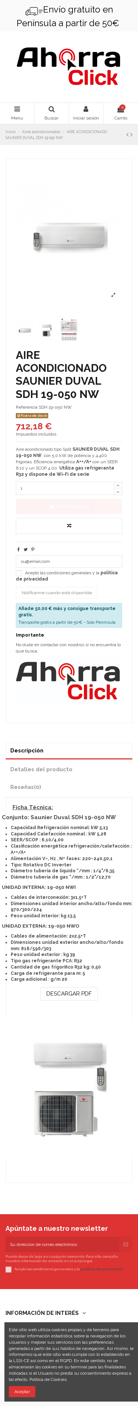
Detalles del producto (41, 769)
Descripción (26, 750)
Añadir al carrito (69, 506)
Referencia (27, 407)
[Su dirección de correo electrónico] (62, 1244)
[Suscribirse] (125, 1244)
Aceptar (22, 1391)
